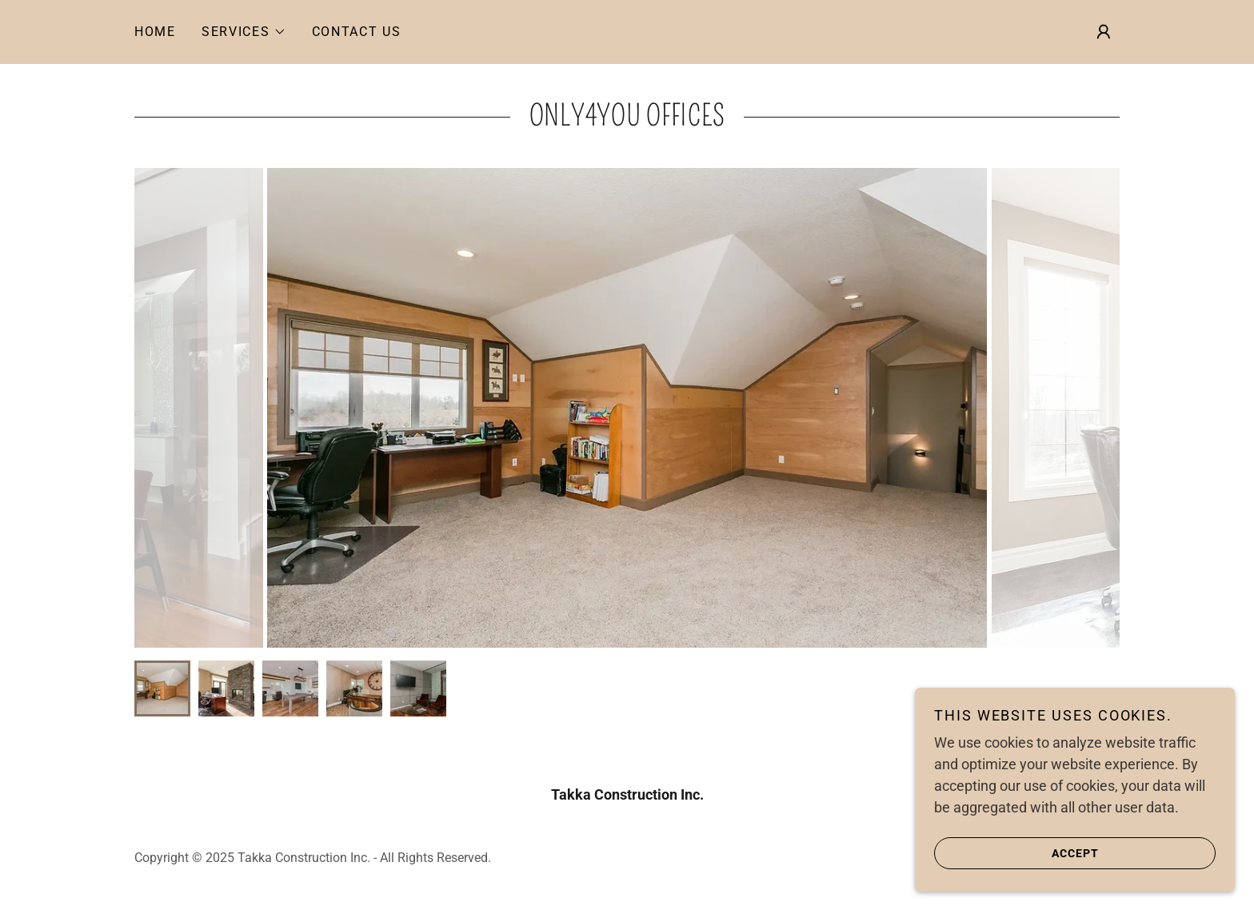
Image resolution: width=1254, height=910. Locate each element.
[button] (244, 32)
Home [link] (155, 31)
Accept (1016, 852)
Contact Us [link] (356, 31)
